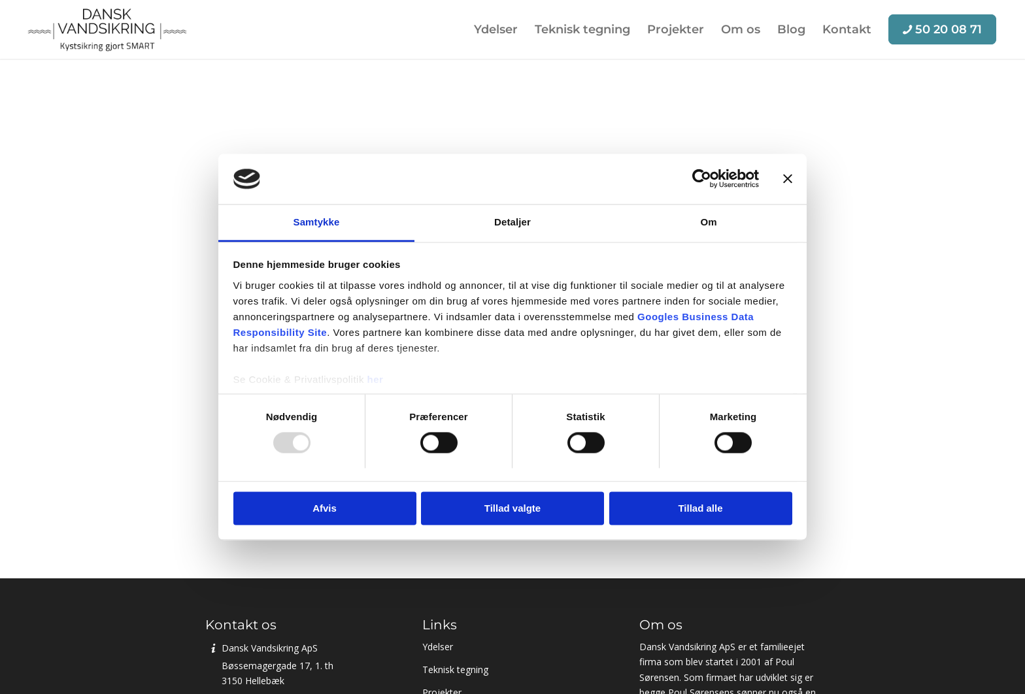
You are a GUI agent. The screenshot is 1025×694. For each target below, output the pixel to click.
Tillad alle (700, 508)
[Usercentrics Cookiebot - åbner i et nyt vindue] (702, 179)
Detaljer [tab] (512, 221)
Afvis (324, 508)
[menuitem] (495, 29)
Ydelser (437, 646)
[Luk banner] (787, 179)
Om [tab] (708, 221)
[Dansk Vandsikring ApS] (107, 29)
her (375, 379)
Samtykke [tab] (317, 221)
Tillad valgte (512, 508)
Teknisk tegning (455, 669)
